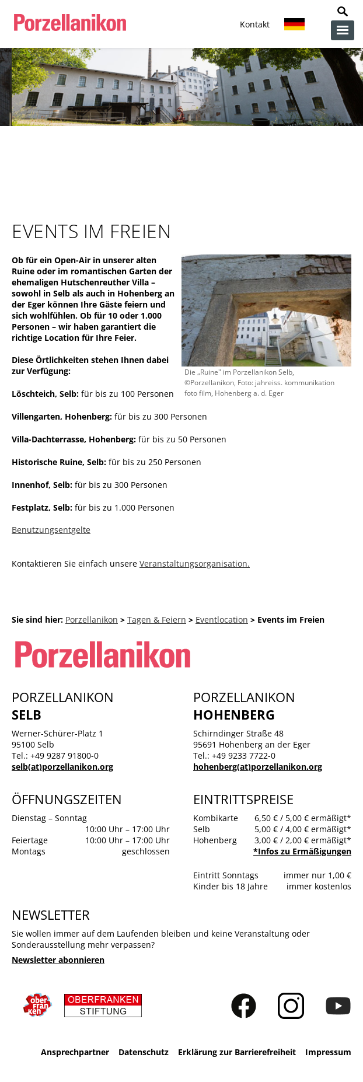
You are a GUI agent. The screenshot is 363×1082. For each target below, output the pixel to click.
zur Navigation (342, 30)
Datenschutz (143, 1051)
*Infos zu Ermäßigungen (302, 851)
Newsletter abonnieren (58, 959)
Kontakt (255, 24)
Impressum (328, 1051)
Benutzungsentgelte (51, 529)
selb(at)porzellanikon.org (62, 766)
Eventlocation (222, 619)
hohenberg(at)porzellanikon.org (257, 766)
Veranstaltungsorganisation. (194, 563)
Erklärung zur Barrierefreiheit (237, 1051)
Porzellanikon (91, 619)
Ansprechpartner (75, 1051)
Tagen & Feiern (156, 619)
